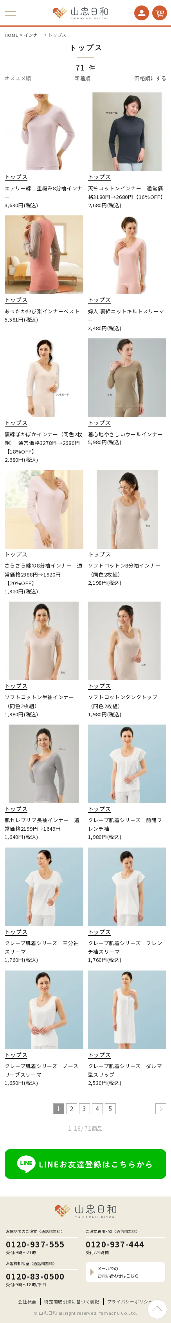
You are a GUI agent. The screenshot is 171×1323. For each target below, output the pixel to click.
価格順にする (150, 78)
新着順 (83, 78)
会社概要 (27, 1301)
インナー (33, 35)
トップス (57, 35)
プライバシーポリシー (130, 1301)
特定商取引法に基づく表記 (71, 1301)
